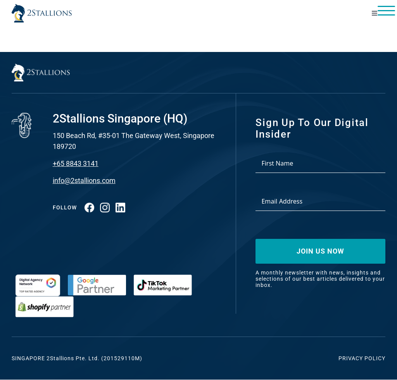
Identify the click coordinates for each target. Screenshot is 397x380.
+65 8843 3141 (75, 163)
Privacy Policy (361, 358)
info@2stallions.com (84, 180)
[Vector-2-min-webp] (42, 7)
